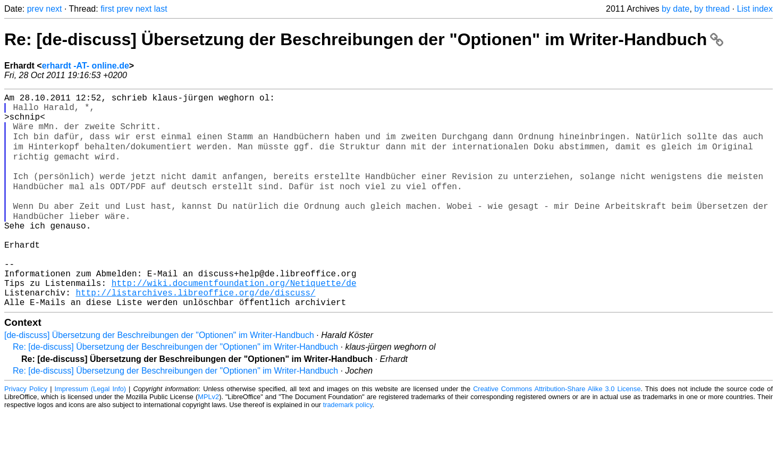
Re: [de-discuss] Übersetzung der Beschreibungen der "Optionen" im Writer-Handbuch (363, 39)
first (107, 8)
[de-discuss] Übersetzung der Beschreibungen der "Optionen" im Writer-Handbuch (159, 378)
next (54, 8)
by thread (712, 8)
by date (675, 8)
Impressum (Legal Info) (90, 432)
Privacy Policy (25, 432)
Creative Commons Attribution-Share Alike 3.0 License (556, 432)
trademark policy (348, 448)
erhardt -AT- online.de (85, 65)
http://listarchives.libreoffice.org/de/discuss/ (195, 333)
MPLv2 (208, 440)
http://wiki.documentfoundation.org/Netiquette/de (234, 321)
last (160, 8)
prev (35, 8)
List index (755, 8)
